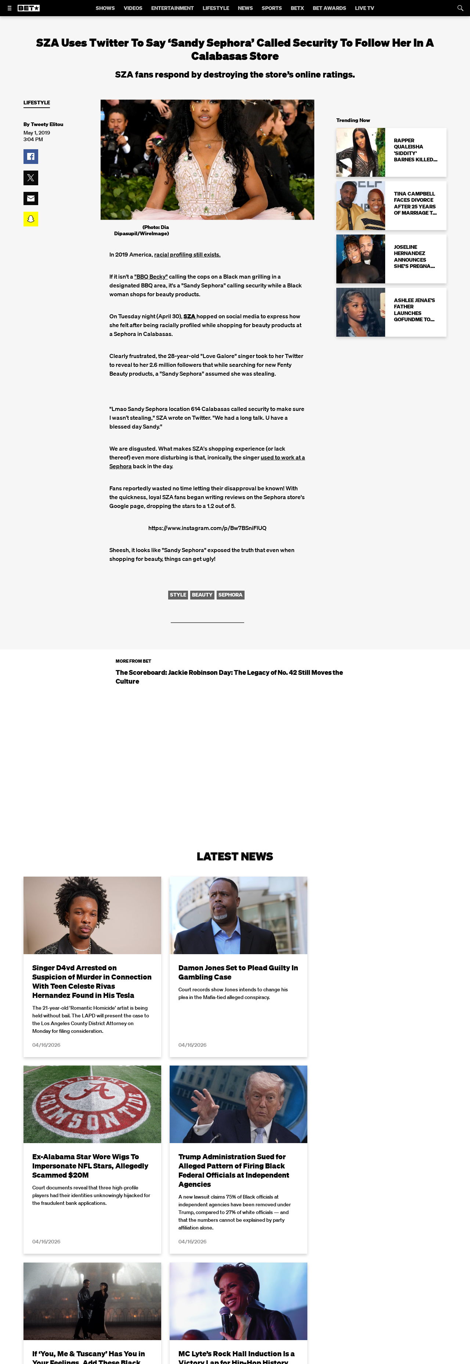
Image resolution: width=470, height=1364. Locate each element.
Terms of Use (282, 1359)
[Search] (460, 8)
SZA (190, 316)
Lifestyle (37, 103)
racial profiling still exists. (187, 254)
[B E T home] (29, 11)
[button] (31, 156)
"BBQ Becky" (151, 276)
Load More (235, 1275)
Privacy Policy (351, 1359)
